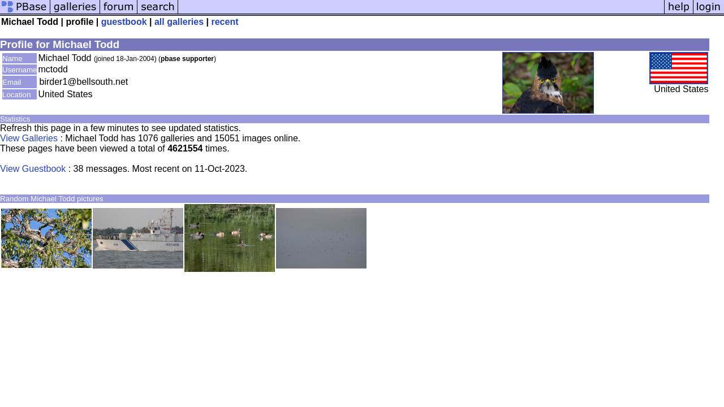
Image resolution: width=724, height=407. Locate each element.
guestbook (124, 22)
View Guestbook (33, 169)
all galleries (179, 22)
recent (224, 22)
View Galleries (29, 138)
